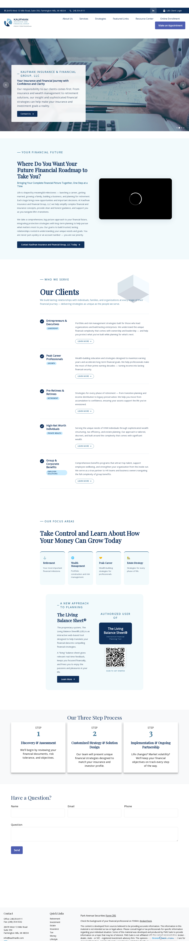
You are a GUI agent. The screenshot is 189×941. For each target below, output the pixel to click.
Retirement (55, 910)
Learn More (85, 333)
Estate (53, 917)
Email (71, 798)
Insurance (54, 921)
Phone (128, 798)
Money (53, 928)
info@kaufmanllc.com (14, 930)
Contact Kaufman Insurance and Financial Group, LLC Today (50, 237)
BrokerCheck (146, 913)
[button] (67, 11)
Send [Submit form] (17, 842)
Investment (55, 914)
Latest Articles (56, 934)
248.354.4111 (77, 3)
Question (16, 817)
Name (14, 798)
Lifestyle (54, 931)
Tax (51, 924)
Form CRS (111, 907)
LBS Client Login (172, 3)
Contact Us (27, 106)
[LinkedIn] (153, 3)
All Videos (54, 938)
